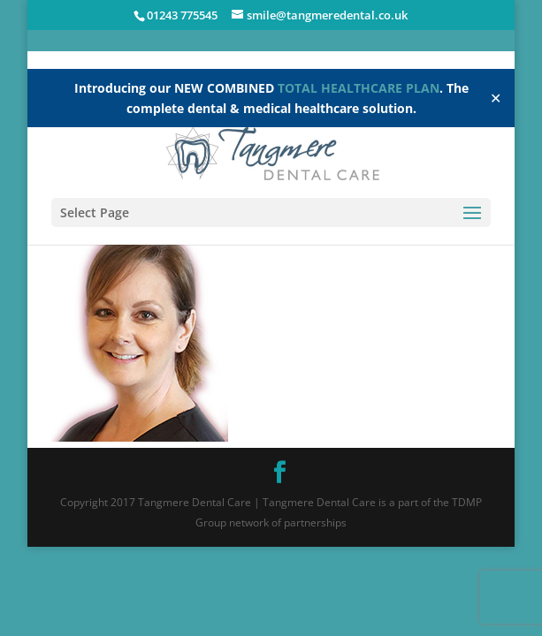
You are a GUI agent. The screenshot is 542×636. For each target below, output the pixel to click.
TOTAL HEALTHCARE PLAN (358, 88)
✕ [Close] (495, 98)
